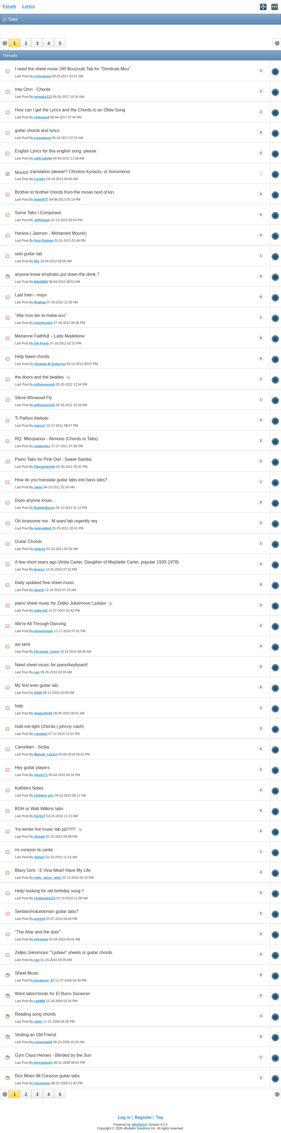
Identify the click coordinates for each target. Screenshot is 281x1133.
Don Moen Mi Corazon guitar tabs (47, 1076)
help (19, 706)
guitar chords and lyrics (37, 130)
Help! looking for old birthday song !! (49, 891)
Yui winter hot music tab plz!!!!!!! (45, 829)
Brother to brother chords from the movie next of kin (64, 192)
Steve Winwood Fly (33, 397)
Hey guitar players (32, 767)
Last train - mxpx (31, 295)
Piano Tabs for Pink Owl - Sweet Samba (53, 459)
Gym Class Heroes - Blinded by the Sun (53, 1055)
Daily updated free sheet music (44, 582)
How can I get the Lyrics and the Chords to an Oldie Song (70, 110)
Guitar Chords (28, 541)
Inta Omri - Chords (33, 89)
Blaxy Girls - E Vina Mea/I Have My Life (53, 870)
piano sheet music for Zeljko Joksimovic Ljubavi (60, 603)
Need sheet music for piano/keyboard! (51, 664)
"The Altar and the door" (38, 932)
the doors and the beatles (39, 377)
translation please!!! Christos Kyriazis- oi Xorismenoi (80, 171)
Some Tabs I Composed (38, 212)
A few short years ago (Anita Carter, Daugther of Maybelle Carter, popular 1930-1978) (97, 562)
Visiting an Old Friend (35, 1034)
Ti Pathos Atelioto (31, 418)
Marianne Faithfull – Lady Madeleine (50, 336)
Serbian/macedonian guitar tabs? (46, 911)
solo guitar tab (28, 253)
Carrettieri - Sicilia (32, 747)
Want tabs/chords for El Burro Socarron (52, 993)
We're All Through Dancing (40, 623)
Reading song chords (35, 1014)
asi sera (22, 644)
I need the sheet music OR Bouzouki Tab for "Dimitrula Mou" (72, 69)
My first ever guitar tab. (37, 685)
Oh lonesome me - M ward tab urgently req (56, 521)
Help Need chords (32, 356)
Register (143, 1117)
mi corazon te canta (34, 849)
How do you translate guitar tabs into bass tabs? (61, 480)
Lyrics (28, 6)
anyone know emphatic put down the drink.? (57, 274)
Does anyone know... (35, 500)
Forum (9, 6)
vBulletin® (139, 1125)
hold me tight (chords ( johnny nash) (49, 726)
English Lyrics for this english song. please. (56, 151)
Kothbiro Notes (29, 788)
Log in (124, 1117)
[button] (14, 42)
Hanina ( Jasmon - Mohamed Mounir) (51, 233)
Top (159, 1117)
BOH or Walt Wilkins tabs (39, 808)
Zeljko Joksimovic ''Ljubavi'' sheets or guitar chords (63, 952)
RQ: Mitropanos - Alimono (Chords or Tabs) (56, 438)
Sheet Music (27, 973)
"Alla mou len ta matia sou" (41, 315)
